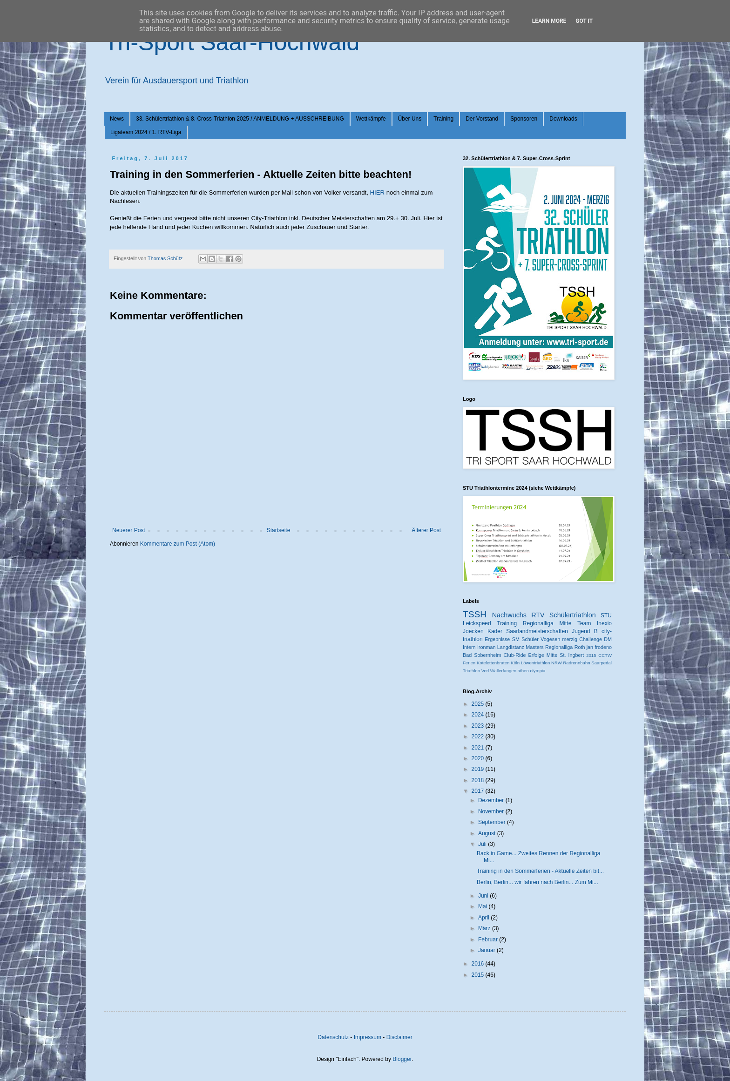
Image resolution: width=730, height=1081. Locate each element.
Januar (487, 950)
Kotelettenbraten (493, 662)
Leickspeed (477, 623)
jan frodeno (599, 647)
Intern (469, 647)
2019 (479, 769)
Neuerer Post (128, 530)
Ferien (469, 662)
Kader (494, 631)
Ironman (486, 647)
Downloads (563, 118)
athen (523, 670)
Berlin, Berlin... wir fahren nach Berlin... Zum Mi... (537, 882)
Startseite (279, 530)
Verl (485, 670)
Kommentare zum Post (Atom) (177, 543)
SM (516, 639)
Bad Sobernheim (482, 655)
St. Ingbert (572, 655)
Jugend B (585, 631)
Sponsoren (523, 118)
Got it (584, 21)
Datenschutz (333, 1037)
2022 (479, 736)
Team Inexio (594, 623)
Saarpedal (601, 662)
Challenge (590, 639)
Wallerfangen (503, 670)
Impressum (367, 1037)
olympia (537, 670)
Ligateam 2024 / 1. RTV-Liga (146, 132)
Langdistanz (510, 647)
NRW (556, 662)
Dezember (492, 800)
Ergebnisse (497, 639)
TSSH (475, 614)
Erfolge (536, 655)
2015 (591, 655)
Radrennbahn (576, 662)
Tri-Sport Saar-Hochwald (231, 42)
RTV (538, 615)
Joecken (473, 631)
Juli (483, 844)
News (117, 118)
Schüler (530, 639)
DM (608, 639)
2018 (479, 780)
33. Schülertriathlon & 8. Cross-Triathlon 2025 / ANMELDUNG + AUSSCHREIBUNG (240, 118)
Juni (484, 895)
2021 (479, 747)
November (492, 811)
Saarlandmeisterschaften (537, 631)
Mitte (552, 655)
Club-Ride (515, 655)
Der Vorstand (482, 118)
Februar (488, 939)
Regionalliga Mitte (547, 623)
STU (606, 615)
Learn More (549, 21)
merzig (569, 639)
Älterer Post (426, 530)
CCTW (605, 655)
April (484, 917)
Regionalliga (559, 647)
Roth (580, 647)
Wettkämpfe (371, 118)
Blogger (402, 1059)
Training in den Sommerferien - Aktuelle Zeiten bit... (540, 871)
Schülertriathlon (572, 615)
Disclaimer (399, 1037)
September (492, 822)
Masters (534, 647)
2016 (479, 963)
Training (443, 118)
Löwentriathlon (535, 662)
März (485, 928)
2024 (479, 714)
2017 (479, 791)
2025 (479, 704)
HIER (377, 192)
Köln (515, 662)
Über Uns (410, 118)
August (487, 833)
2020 (479, 758)
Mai (483, 906)
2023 (479, 726)
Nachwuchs (509, 615)
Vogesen (550, 639)
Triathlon (471, 670)
